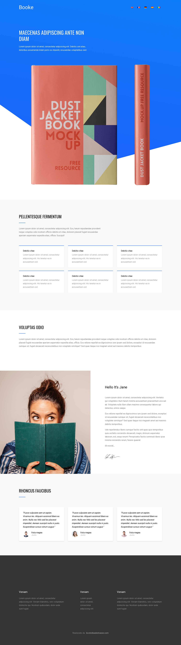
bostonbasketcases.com (97, 633)
